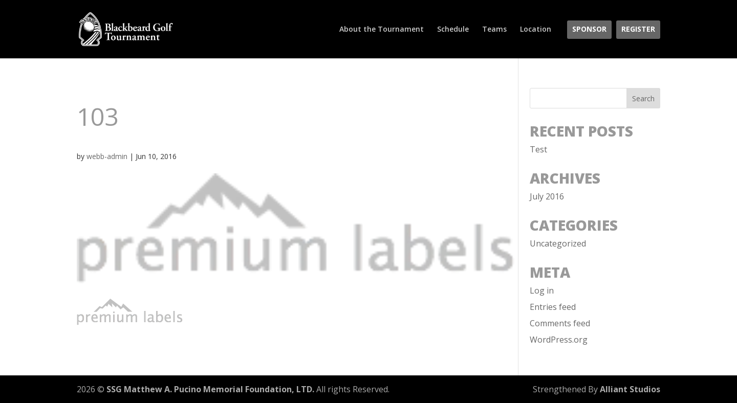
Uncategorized (558, 243)
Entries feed (553, 306)
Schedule (453, 30)
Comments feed (560, 323)
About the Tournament (381, 30)
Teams (494, 30)
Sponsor (589, 30)
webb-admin (106, 156)
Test (538, 149)
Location (535, 30)
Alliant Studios (630, 389)
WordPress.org (559, 339)
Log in (542, 290)
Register (638, 30)
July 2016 (547, 196)
